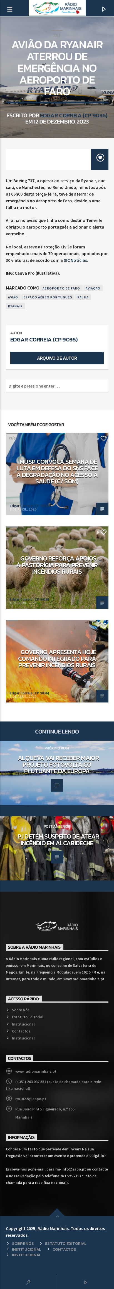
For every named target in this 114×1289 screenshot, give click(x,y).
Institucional (23, 1024)
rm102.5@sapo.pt (30, 1098)
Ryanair (15, 306)
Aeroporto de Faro (61, 288)
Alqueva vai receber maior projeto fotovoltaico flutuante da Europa (58, 764)
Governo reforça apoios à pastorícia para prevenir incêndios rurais (57, 565)
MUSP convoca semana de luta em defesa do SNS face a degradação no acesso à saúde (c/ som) (57, 471)
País (56, 35)
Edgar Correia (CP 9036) (74, 115)
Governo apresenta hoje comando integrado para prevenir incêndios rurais (57, 658)
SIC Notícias (75, 260)
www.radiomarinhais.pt (35, 1071)
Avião (13, 297)
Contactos (21, 1031)
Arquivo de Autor (57, 358)
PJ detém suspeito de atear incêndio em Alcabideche (58, 840)
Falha (83, 297)
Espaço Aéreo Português (48, 297)
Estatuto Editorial (27, 1016)
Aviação (93, 288)
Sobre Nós (20, 1009)
